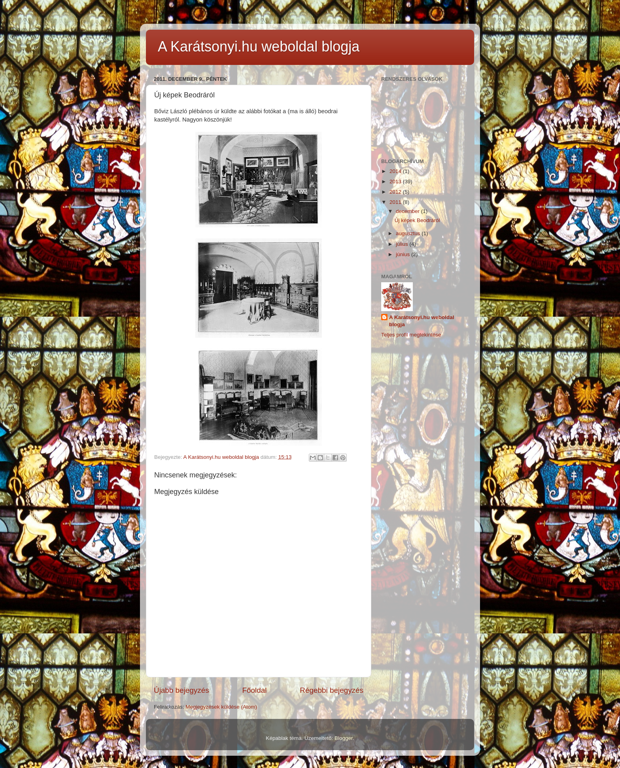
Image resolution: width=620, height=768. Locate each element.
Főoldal (254, 690)
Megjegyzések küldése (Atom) (221, 707)
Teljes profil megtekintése (411, 335)
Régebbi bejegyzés (331, 690)
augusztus (409, 233)
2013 (396, 181)
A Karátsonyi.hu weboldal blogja (258, 46)
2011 (396, 202)
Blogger (344, 738)
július (403, 244)
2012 (396, 192)
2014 (396, 171)
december (408, 211)
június (403, 254)
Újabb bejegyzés (181, 690)
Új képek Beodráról (417, 220)
